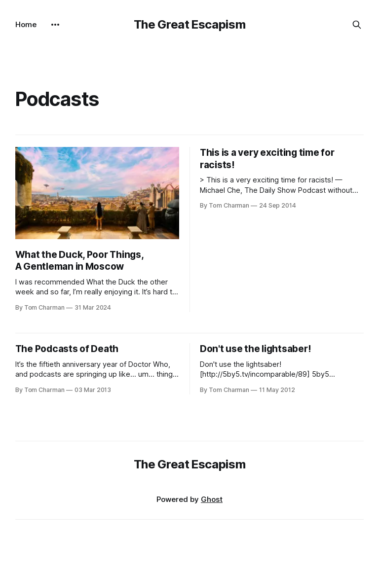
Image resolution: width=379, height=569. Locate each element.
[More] (55, 25)
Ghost (212, 499)
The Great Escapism (190, 24)
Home (26, 24)
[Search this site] (357, 25)
